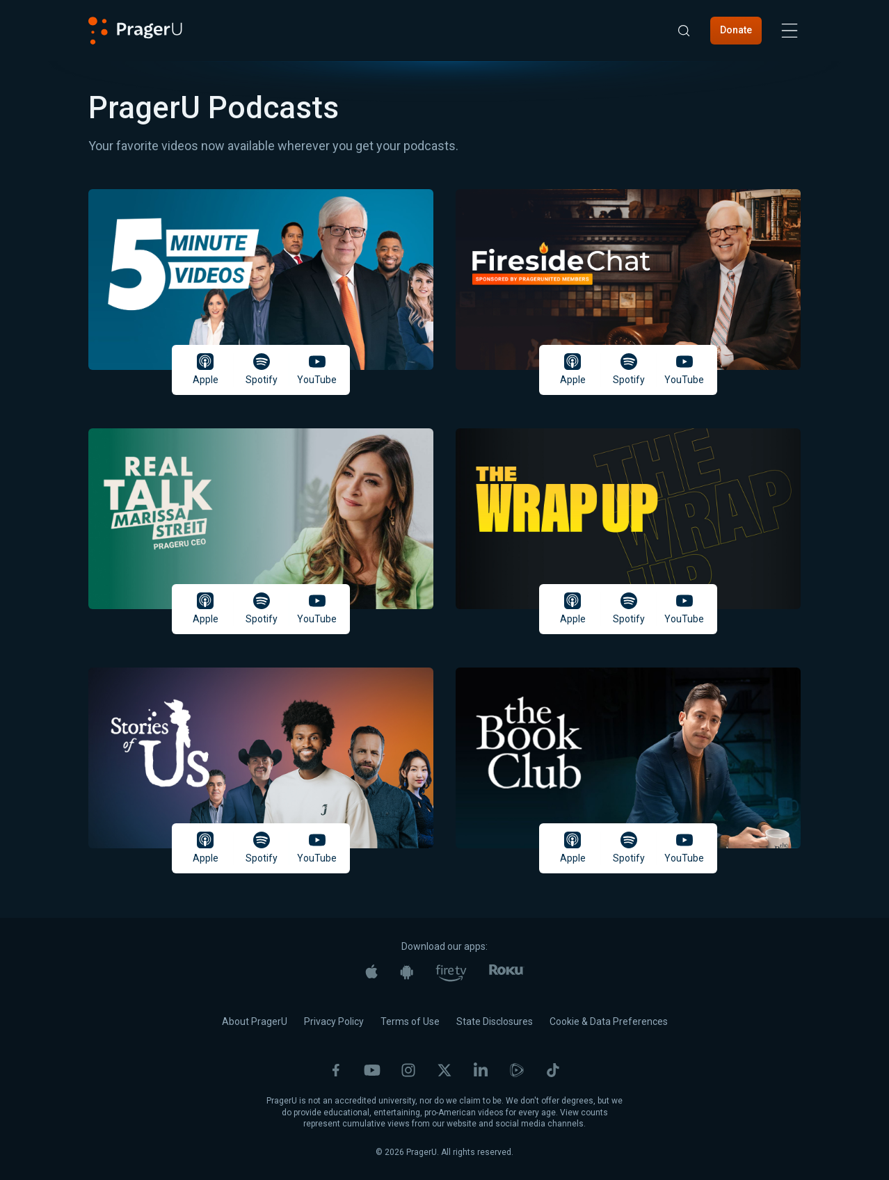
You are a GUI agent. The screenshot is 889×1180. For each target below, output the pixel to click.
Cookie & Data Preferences (609, 1021)
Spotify (262, 369)
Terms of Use (410, 1021)
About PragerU (254, 1021)
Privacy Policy (334, 1021)
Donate (736, 29)
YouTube (317, 369)
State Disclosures (494, 1021)
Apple (205, 369)
